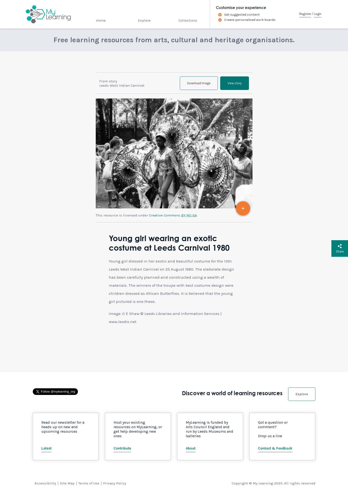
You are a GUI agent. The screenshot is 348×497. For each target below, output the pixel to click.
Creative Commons (173, 215)
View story (235, 83)
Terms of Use (88, 483)
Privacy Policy (114, 483)
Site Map (67, 483)
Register (305, 14)
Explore (144, 20)
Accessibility (45, 483)
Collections (187, 20)
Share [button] (340, 248)
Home (101, 20)
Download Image (198, 83)
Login (317, 14)
